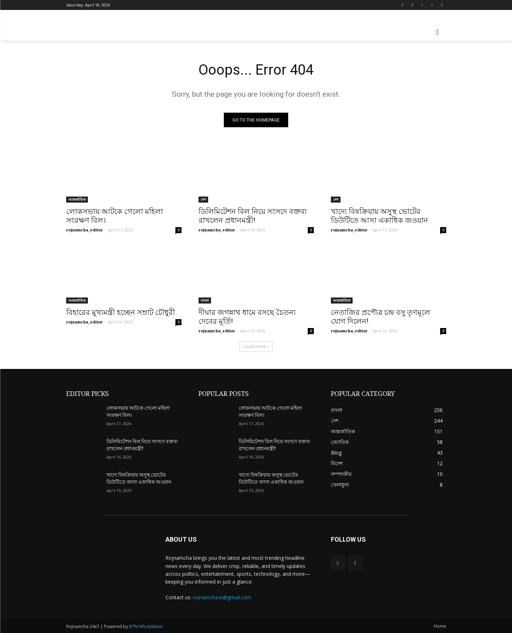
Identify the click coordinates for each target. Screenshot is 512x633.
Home (440, 626)
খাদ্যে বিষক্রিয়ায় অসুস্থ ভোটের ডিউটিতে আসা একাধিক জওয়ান (379, 216)
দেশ (203, 199)
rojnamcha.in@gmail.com (222, 597)
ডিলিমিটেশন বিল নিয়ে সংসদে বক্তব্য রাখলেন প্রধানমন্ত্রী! (253, 216)
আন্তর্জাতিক (77, 199)
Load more (256, 346)
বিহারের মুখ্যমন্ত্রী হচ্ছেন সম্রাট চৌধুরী (120, 312)
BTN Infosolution (146, 626)
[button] (437, 32)
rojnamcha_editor (84, 229)
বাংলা (205, 300)
